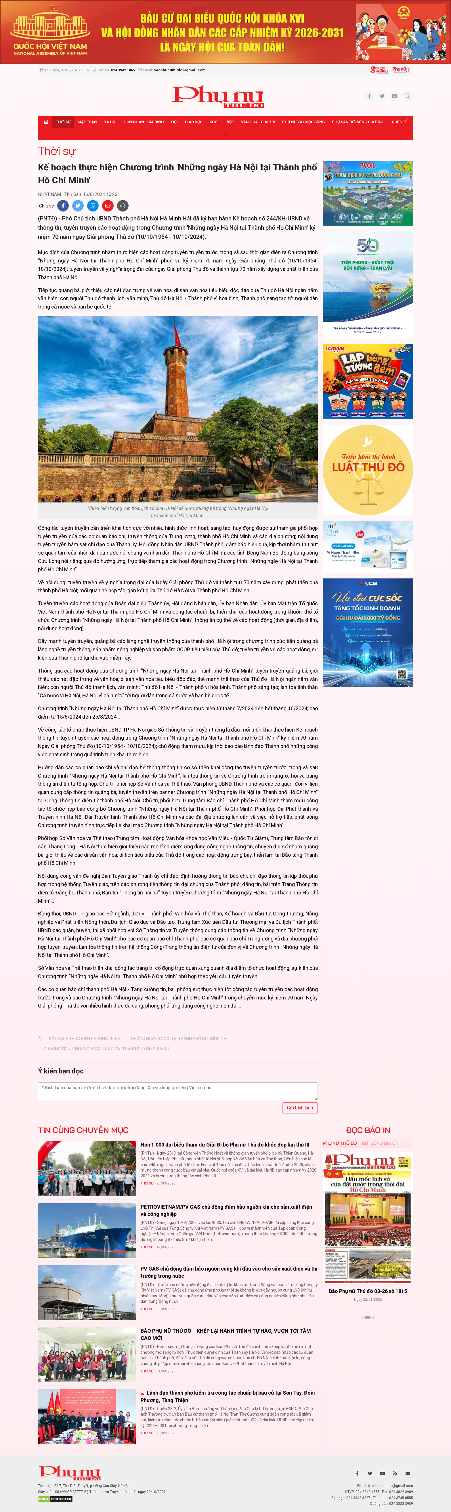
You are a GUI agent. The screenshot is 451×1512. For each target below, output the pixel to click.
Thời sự (63, 122)
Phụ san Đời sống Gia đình (358, 122)
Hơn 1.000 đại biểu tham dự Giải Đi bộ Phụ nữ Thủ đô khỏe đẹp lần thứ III (225, 1145)
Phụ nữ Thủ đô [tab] (340, 1143)
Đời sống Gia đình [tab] (382, 1143)
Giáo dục (193, 122)
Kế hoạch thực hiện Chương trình (85, 1038)
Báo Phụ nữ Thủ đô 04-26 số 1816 (368, 1291)
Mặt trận (87, 122)
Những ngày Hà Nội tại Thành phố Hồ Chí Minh (178, 1038)
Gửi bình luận (300, 1108)
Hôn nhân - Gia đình (144, 122)
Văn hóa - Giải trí (258, 122)
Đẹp (230, 122)
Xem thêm (368, 1327)
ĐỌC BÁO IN (368, 1130)
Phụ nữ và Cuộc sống (303, 122)
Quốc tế (399, 122)
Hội (174, 122)
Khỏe (214, 122)
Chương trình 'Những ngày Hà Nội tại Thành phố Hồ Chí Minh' (107, 1049)
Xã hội (110, 122)
